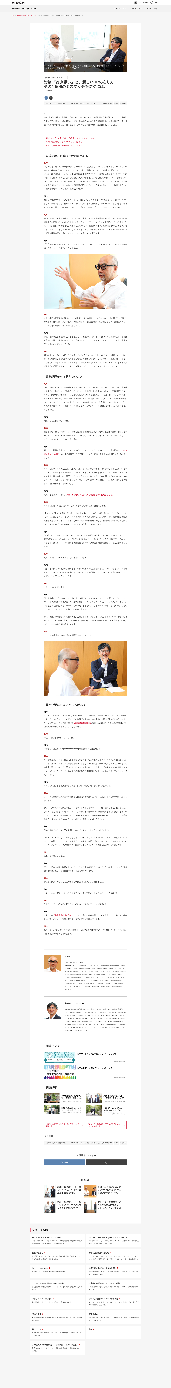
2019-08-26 (49, 90)
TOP (13, 15)
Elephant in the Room (82, 723)
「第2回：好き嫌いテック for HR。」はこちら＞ (64, 142)
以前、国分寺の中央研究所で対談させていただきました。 (90, 495)
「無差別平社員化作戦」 (63, 915)
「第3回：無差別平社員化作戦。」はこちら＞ (63, 145)
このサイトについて (120, 8)
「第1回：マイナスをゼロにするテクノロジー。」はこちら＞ (69, 138)
